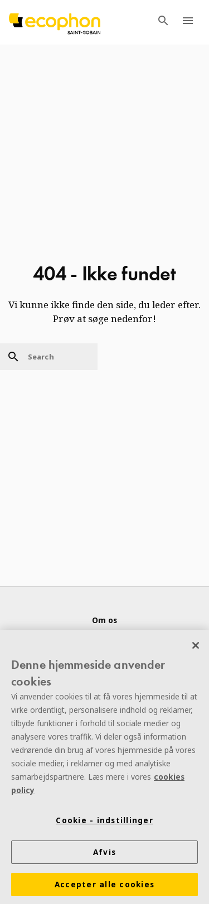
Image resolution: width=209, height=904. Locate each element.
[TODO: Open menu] (188, 22)
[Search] (49, 356)
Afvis (104, 853)
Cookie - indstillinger (104, 821)
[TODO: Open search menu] (163, 22)
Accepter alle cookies (104, 886)
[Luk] (195, 646)
